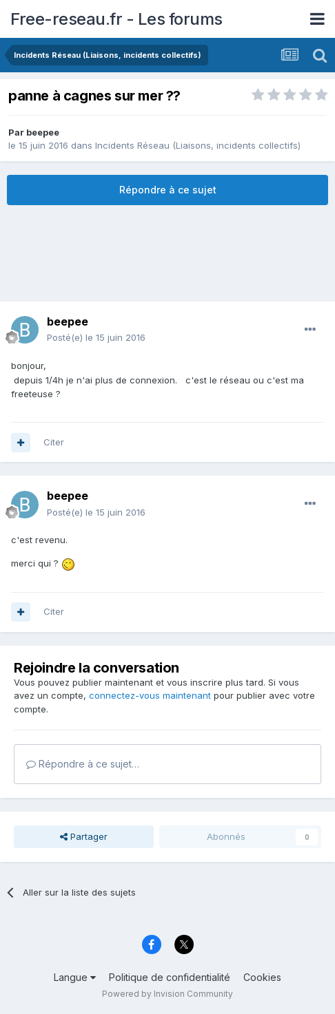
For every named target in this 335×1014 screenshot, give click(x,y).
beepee (42, 132)
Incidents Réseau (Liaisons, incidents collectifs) (198, 145)
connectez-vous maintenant (150, 695)
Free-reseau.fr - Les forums (116, 19)
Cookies (262, 977)
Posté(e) (96, 337)
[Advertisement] (167, 253)
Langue (75, 977)
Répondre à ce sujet (167, 190)
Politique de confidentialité (169, 977)
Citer (53, 441)
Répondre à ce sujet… (82, 764)
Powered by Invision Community (167, 994)
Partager (84, 836)
